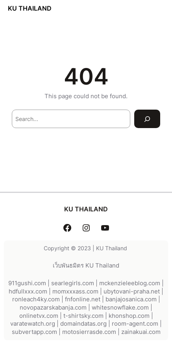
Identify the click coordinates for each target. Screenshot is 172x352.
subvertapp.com (34, 332)
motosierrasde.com (89, 332)
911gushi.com (27, 283)
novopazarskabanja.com (53, 307)
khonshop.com (129, 315)
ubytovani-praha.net (132, 291)
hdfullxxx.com (28, 291)
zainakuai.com (141, 332)
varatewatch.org (32, 323)
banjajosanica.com (131, 299)
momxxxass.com (75, 291)
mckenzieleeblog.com (129, 283)
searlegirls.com (72, 283)
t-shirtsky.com (83, 315)
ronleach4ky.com (36, 299)
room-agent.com (135, 323)
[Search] (147, 119)
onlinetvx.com (38, 315)
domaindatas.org (83, 323)
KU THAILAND (30, 8)
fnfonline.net (82, 299)
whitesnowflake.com (120, 307)
